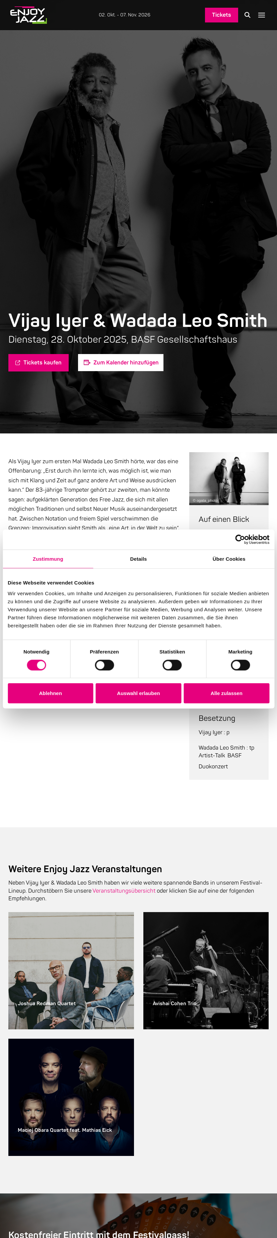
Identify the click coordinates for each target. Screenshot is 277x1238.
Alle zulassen (227, 693)
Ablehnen (50, 693)
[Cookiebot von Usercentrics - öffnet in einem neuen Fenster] (240, 540)
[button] (247, 15)
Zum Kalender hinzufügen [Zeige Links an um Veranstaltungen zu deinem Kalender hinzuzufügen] (126, 362)
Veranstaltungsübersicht (123, 890)
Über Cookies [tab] (229, 559)
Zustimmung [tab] (48, 559)
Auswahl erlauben (138, 693)
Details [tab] (138, 559)
